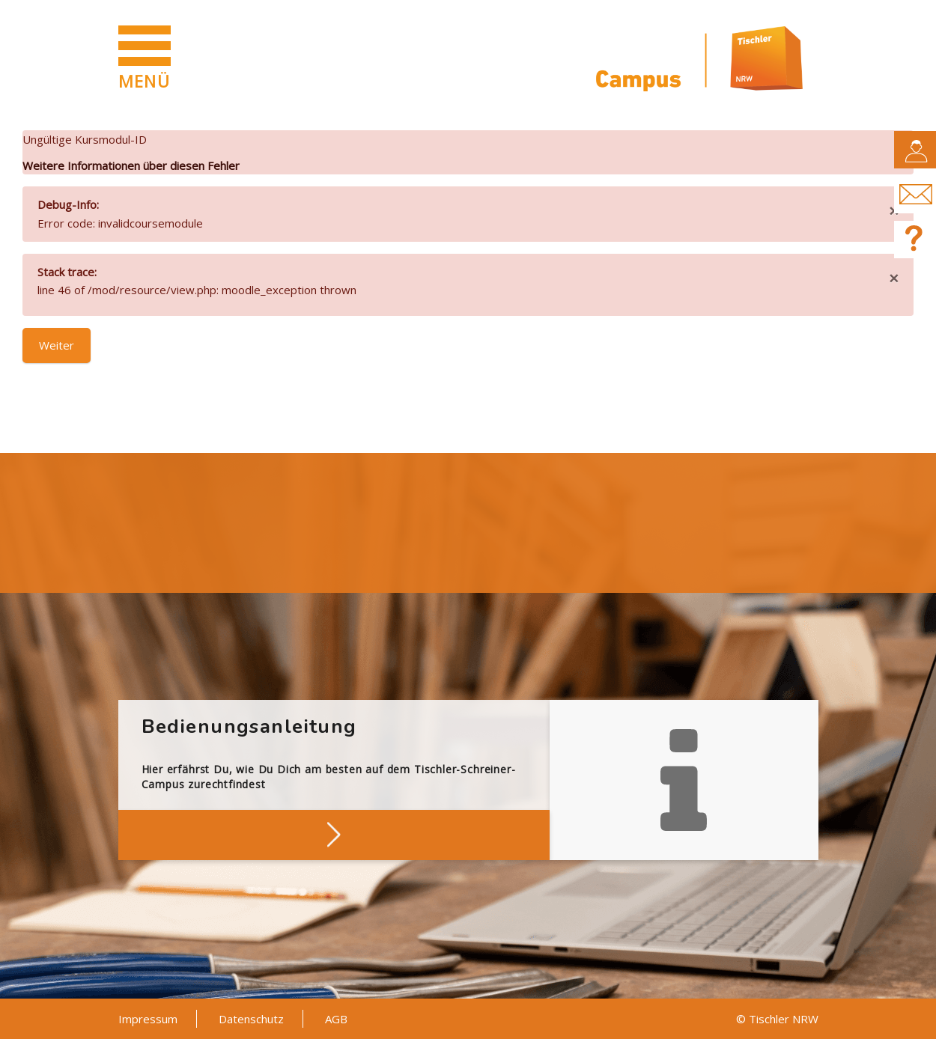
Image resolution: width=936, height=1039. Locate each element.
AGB (336, 1018)
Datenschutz (251, 1018)
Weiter (56, 345)
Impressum (147, 1018)
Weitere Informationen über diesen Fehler (131, 165)
